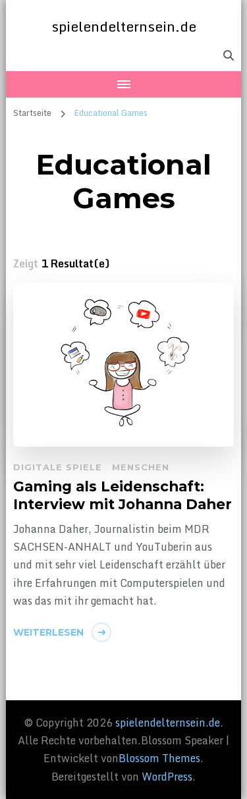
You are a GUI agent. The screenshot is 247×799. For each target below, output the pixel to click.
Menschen (140, 467)
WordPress (167, 776)
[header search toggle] (228, 55)
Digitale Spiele (57, 467)
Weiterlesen (48, 632)
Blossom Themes (159, 758)
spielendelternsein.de (123, 26)
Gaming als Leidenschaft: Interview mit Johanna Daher (122, 495)
